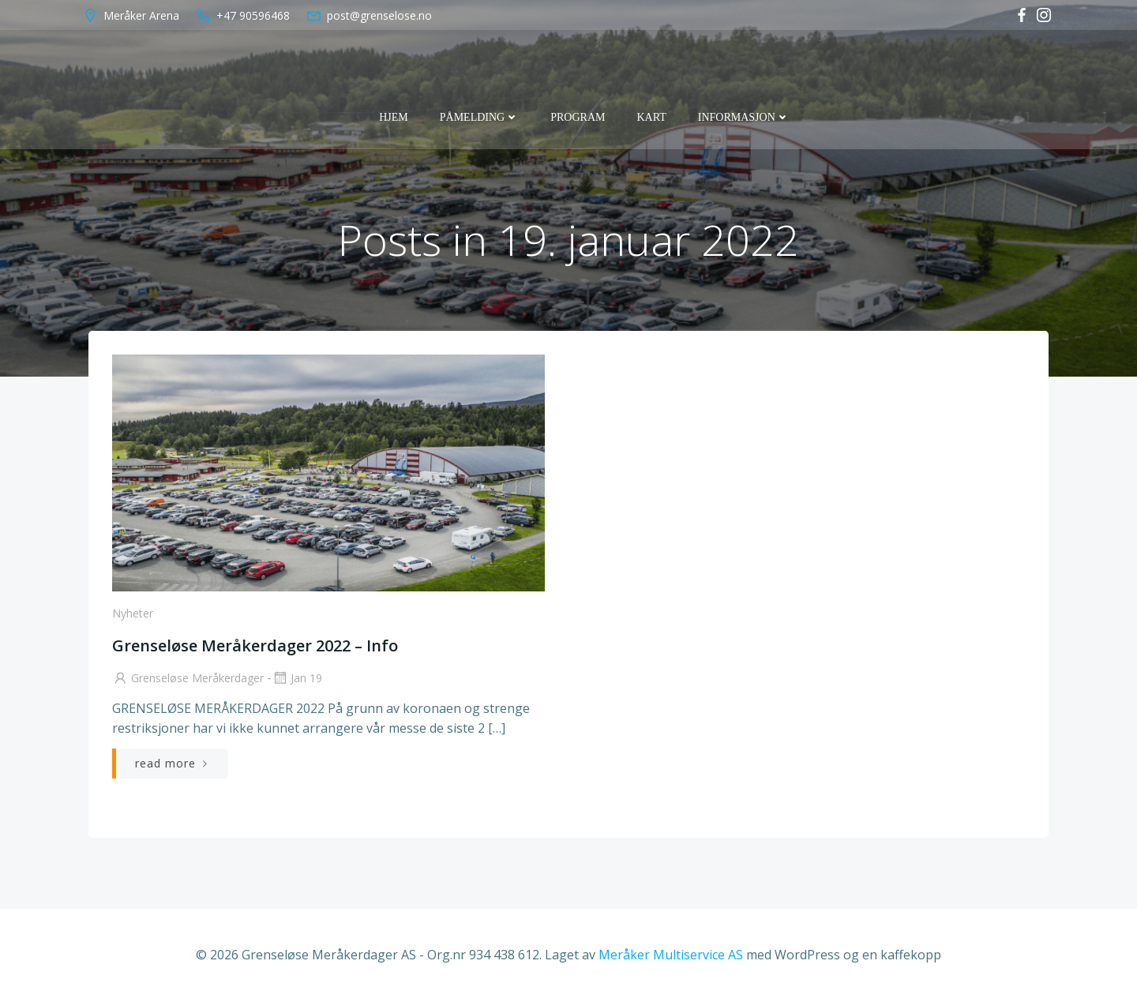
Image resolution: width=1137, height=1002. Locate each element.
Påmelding (479, 117)
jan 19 (297, 677)
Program (577, 117)
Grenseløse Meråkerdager (188, 677)
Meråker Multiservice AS (671, 954)
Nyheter (132, 613)
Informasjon (744, 117)
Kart (651, 117)
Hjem (393, 117)
